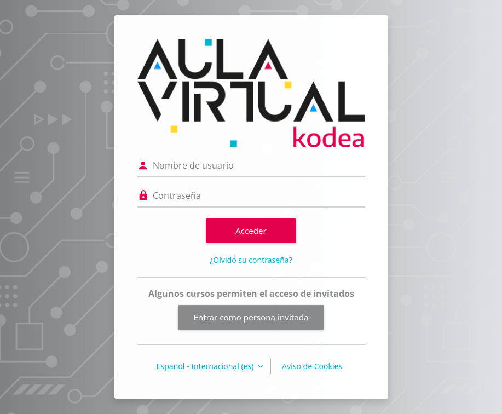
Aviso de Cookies (312, 366)
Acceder (251, 230)
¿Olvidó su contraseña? (251, 260)
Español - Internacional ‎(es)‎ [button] (206, 366)
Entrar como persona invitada (250, 317)
